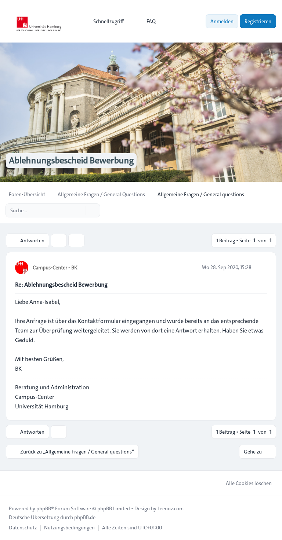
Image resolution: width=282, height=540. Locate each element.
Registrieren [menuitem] (258, 21)
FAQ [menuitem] (146, 21)
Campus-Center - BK (55, 267)
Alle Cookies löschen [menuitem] (244, 483)
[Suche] (79, 210)
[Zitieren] (260, 267)
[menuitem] (105, 21)
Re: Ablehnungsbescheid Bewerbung (61, 284)
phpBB (43, 508)
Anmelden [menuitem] (222, 21)
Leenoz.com (171, 508)
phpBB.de (84, 517)
